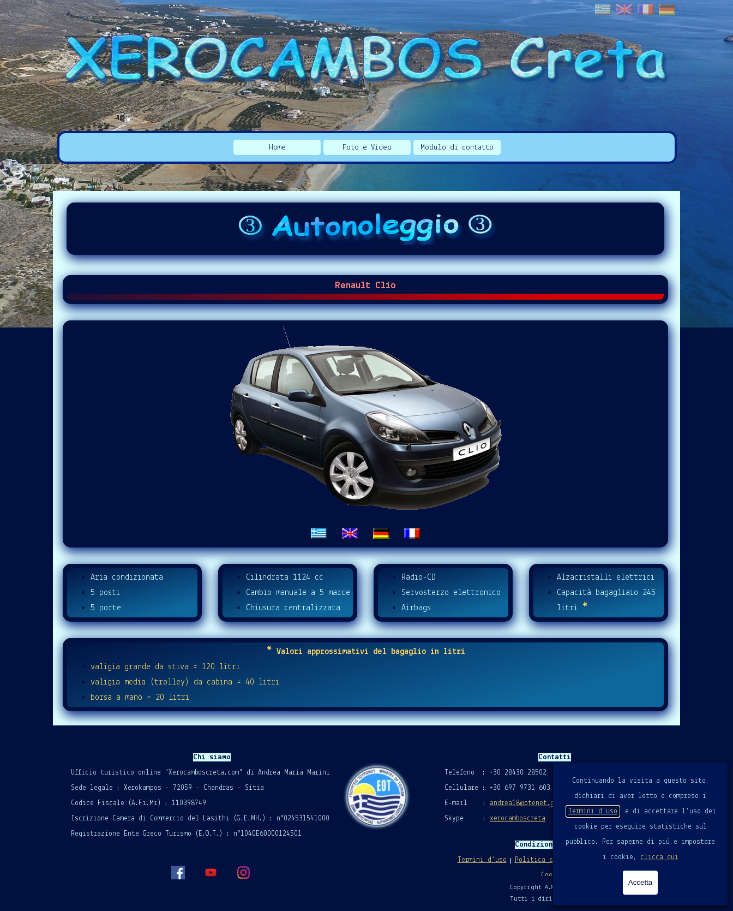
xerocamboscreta (517, 818)
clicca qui (659, 857)
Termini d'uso (592, 811)
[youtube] (210, 872)
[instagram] (243, 872)
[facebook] (177, 872)
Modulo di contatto (457, 148)
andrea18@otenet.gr (523, 803)
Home (277, 148)
